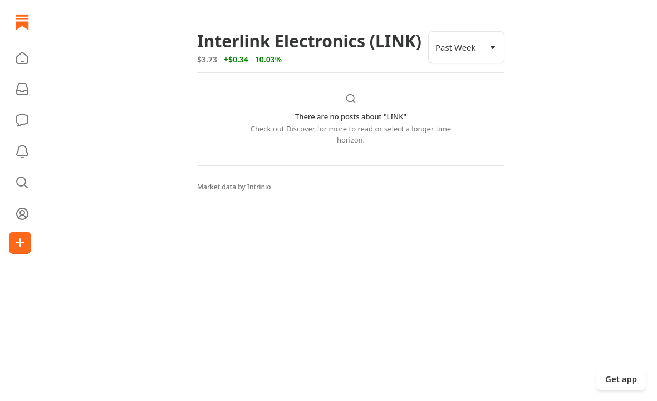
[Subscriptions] (22, 89)
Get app (621, 378)
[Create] (20, 243)
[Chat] (22, 120)
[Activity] (22, 151)
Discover (300, 129)
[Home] (22, 22)
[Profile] (22, 213)
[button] (22, 58)
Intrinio (259, 187)
